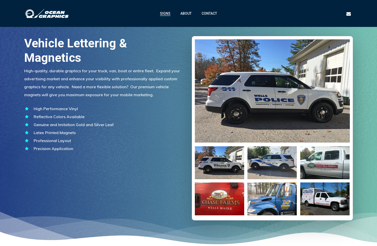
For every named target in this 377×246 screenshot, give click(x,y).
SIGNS (165, 13)
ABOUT (186, 13)
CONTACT (209, 13)
